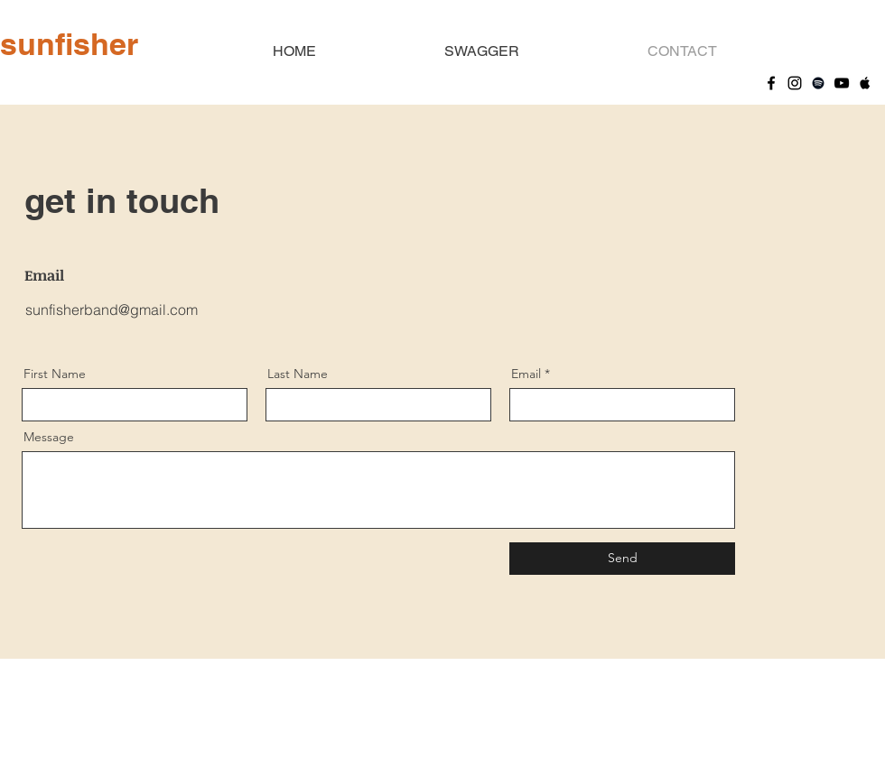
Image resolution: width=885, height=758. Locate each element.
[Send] (622, 558)
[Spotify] (818, 83)
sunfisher (69, 43)
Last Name (297, 373)
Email (526, 373)
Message (48, 436)
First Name (54, 373)
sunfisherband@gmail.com (111, 309)
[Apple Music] (865, 83)
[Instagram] (795, 83)
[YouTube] (842, 83)
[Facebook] (771, 83)
